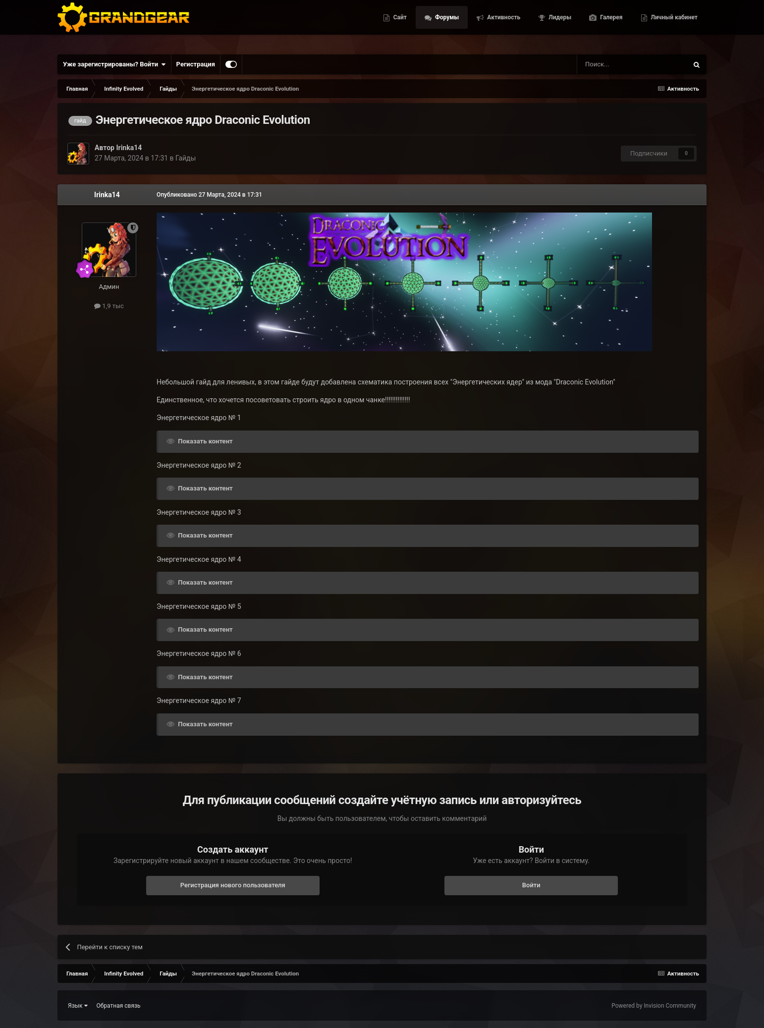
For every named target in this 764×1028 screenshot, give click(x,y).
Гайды (185, 158)
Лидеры (559, 24)
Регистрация (195, 64)
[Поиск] (610, 64)
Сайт (399, 24)
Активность (503, 24)
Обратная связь (119, 1005)
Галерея (610, 24)
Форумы (446, 24)
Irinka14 (129, 148)
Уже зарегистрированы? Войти (114, 64)
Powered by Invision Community (653, 1005)
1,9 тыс (109, 306)
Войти (531, 885)
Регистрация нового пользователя (232, 885)
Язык (78, 1005)
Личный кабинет (674, 24)
